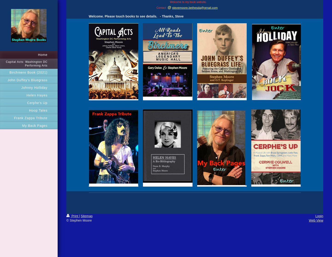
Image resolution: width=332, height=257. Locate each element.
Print (72, 216)
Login (319, 216)
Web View (316, 220)
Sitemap (86, 216)
